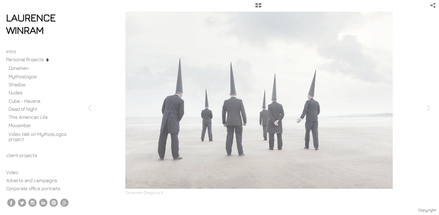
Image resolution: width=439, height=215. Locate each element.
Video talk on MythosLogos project (38, 136)
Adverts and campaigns (31, 180)
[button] (258, 7)
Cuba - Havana (24, 101)
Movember (23, 125)
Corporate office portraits (33, 188)
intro (11, 51)
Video (12, 172)
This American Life (28, 117)
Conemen (19, 68)
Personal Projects (28, 59)
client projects (24, 155)
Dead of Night (23, 109)
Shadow (17, 84)
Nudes (15, 93)
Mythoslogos (23, 76)
